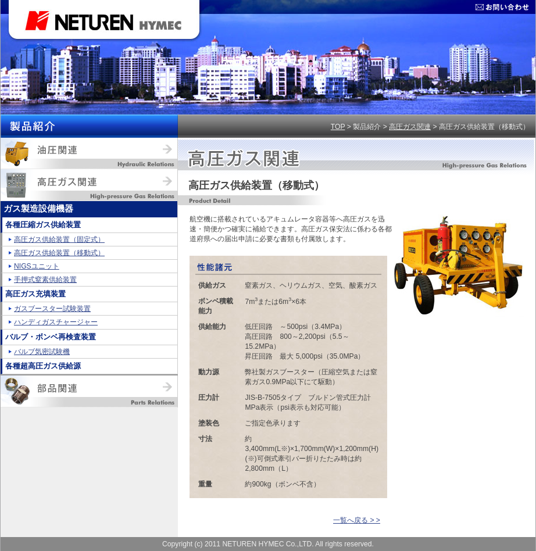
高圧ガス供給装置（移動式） (59, 253)
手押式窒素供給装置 (45, 280)
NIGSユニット (36, 266)
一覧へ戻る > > (356, 520)
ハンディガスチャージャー (56, 322)
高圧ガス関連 (410, 127)
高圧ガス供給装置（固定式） (59, 239)
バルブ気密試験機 (42, 352)
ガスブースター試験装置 (52, 309)
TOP (338, 127)
